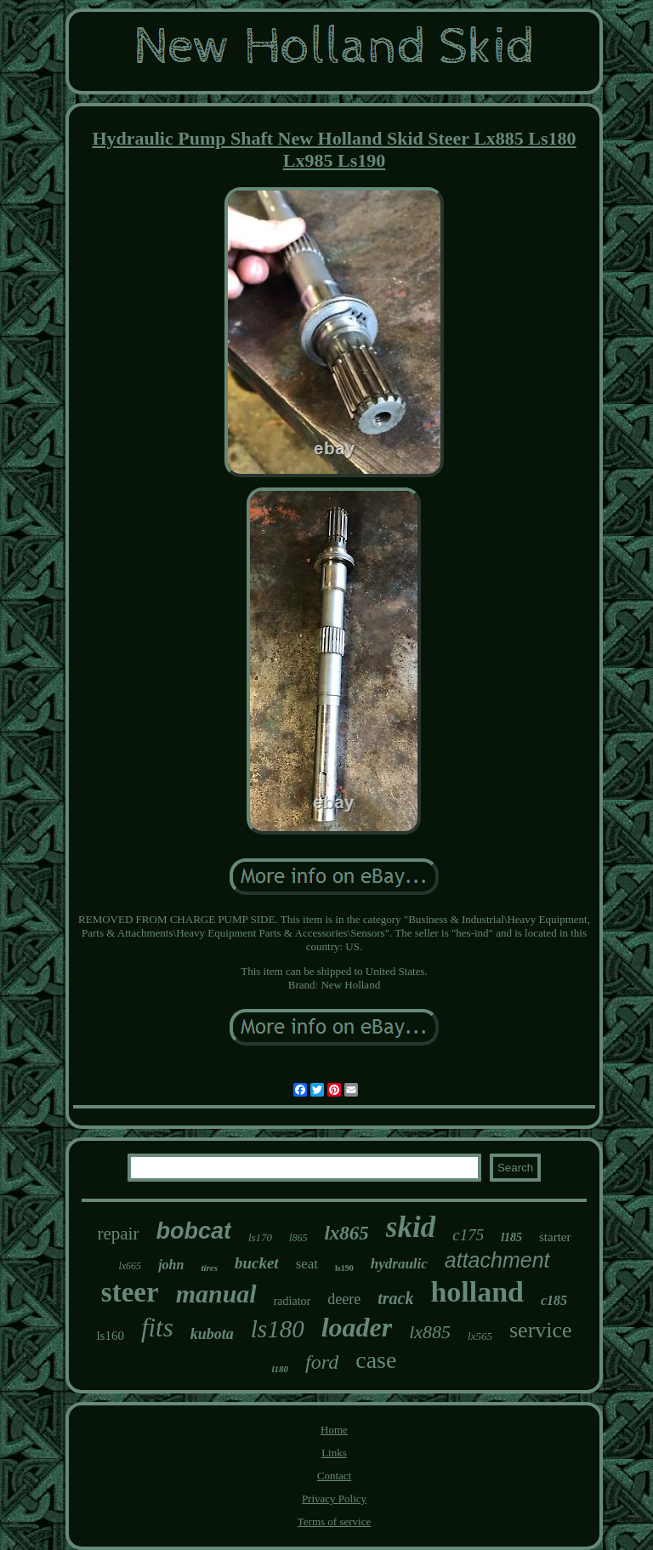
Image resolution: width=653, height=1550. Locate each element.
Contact (334, 1475)
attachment (497, 1260)
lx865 (346, 1233)
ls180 (277, 1328)
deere (344, 1299)
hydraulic (399, 1264)
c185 (554, 1300)
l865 (298, 1238)
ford (321, 1362)
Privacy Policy (334, 1498)
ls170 (260, 1237)
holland (477, 1292)
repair (118, 1233)
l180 (280, 1369)
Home (334, 1429)
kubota (212, 1333)
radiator (292, 1301)
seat (307, 1264)
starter (555, 1237)
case (375, 1360)
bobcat (193, 1231)
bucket (257, 1263)
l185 (511, 1237)
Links (334, 1452)
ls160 (110, 1335)
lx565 (480, 1336)
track (395, 1298)
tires (209, 1267)
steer (130, 1292)
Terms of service (334, 1521)
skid (410, 1227)
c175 (468, 1235)
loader (357, 1327)
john (171, 1264)
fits (157, 1327)
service (540, 1330)
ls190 (344, 1268)
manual (216, 1293)
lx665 (129, 1266)
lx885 (430, 1331)
